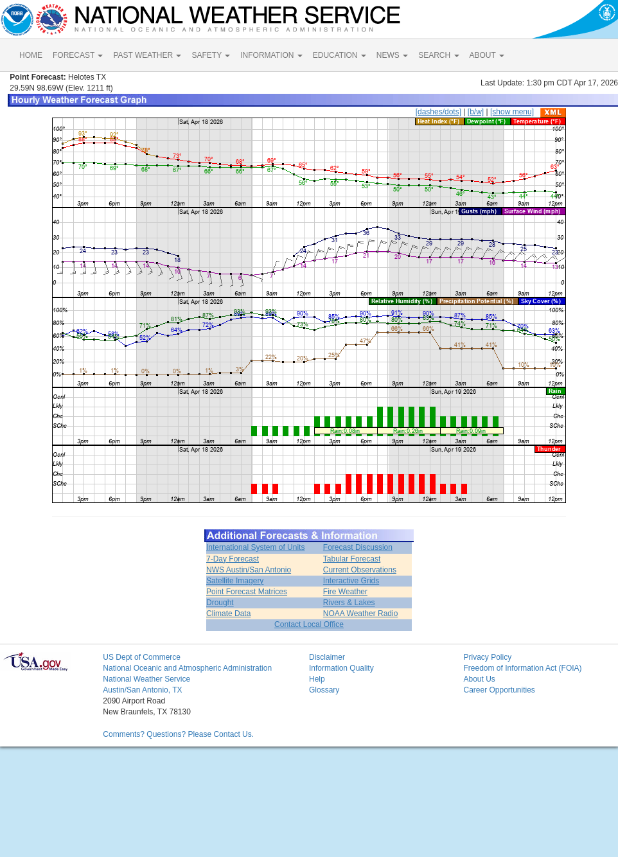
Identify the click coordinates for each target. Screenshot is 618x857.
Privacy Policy (487, 657)
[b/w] (476, 111)
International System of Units (255, 547)
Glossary (324, 689)
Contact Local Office (309, 624)
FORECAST (78, 55)
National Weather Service (146, 679)
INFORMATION (271, 55)
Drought (220, 602)
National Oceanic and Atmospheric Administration (187, 668)
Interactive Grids (351, 580)
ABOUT (487, 55)
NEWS (392, 55)
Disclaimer (327, 657)
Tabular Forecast (351, 558)
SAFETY (210, 55)
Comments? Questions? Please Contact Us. (178, 734)
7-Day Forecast (232, 558)
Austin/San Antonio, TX (142, 689)
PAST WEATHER (147, 55)
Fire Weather (345, 591)
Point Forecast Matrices (246, 591)
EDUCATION (339, 55)
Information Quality (341, 668)
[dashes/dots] (438, 111)
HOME (30, 55)
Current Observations (359, 569)
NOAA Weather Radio (360, 613)
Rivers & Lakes (349, 602)
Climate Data (228, 613)
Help (317, 679)
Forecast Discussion (358, 547)
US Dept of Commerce (142, 657)
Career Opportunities (498, 689)
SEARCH (438, 55)
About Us (479, 679)
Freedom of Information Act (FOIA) (522, 668)
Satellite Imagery (234, 580)
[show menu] (512, 111)
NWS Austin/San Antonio (248, 569)
